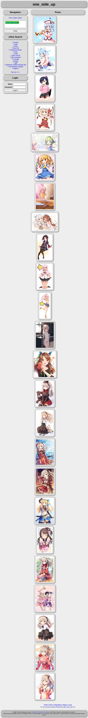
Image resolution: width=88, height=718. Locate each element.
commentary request (16, 67)
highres (15, 68)
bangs (16, 61)
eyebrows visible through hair (16, 65)
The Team (46, 712)
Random (57, 705)
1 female (16, 59)
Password (8, 87)
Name (10, 84)
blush (16, 46)
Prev (10, 18)
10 (64, 707)
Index (15, 18)
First (46, 705)
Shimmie (34, 712)
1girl (16, 63)
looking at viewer (16, 50)
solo (16, 52)
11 (68, 707)
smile (16, 54)
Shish (40, 712)
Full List (13, 72)
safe (16, 44)
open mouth (16, 55)
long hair (16, 48)
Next (20, 18)
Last (70, 705)
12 (72, 707)
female (16, 42)
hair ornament (16, 57)
